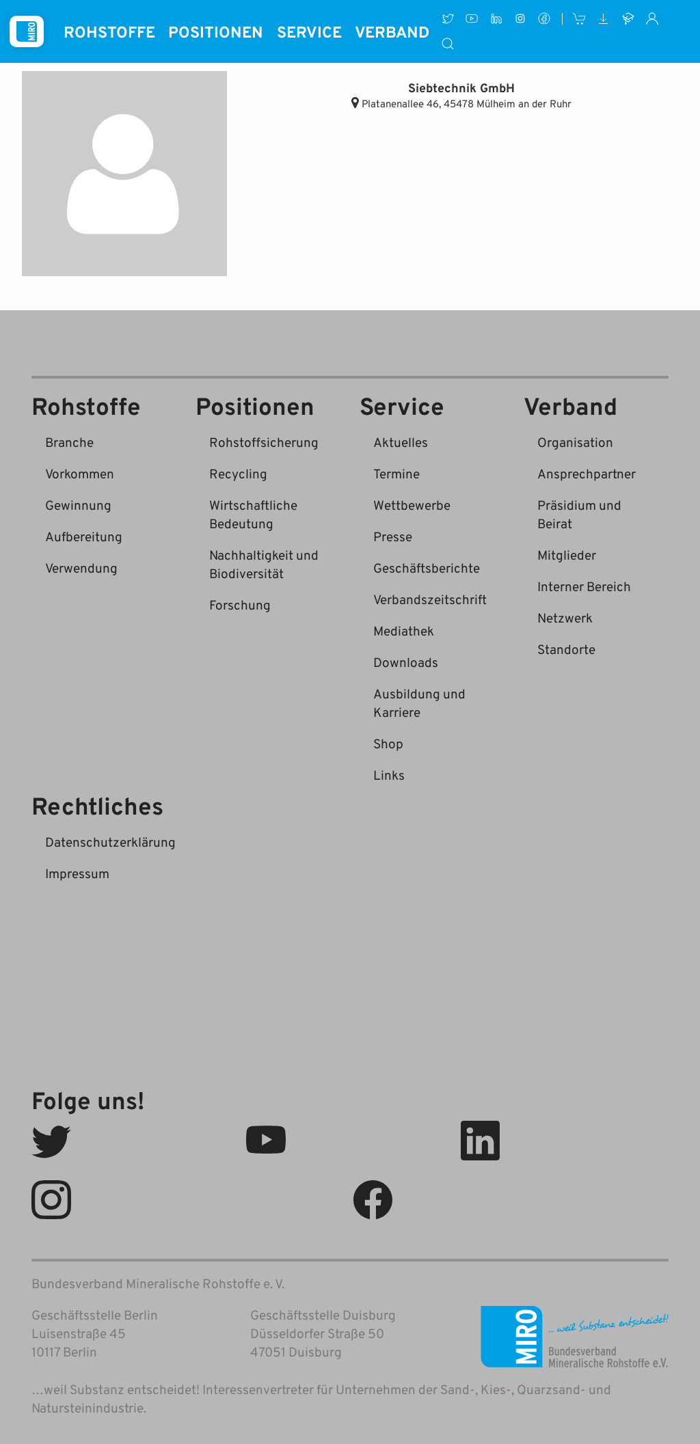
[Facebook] (544, 19)
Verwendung (81, 567)
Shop (388, 743)
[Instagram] (520, 19)
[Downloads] (604, 19)
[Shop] (579, 19)
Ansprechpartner (586, 473)
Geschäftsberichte (426, 567)
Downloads (405, 662)
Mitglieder (566, 554)
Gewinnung (78, 505)
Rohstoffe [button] (109, 31)
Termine (396, 473)
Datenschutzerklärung (110, 842)
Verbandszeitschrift (430, 599)
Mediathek (403, 630)
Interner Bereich (584, 586)
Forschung (240, 604)
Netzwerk (565, 617)
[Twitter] (447, 19)
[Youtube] (472, 19)
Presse (392, 536)
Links (389, 775)
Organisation (575, 442)
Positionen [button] (215, 31)
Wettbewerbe (411, 505)
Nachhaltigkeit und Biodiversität (264, 564)
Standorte (566, 649)
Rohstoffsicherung (264, 442)
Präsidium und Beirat (579, 514)
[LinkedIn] (496, 19)
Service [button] (309, 31)
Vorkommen (79, 473)
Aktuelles (400, 442)
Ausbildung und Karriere (419, 702)
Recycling (238, 473)
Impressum (77, 873)
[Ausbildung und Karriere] (628, 19)
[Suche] (448, 43)
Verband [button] (392, 31)
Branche (69, 442)
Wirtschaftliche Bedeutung (253, 514)
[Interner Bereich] (652, 19)
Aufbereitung (83, 536)
